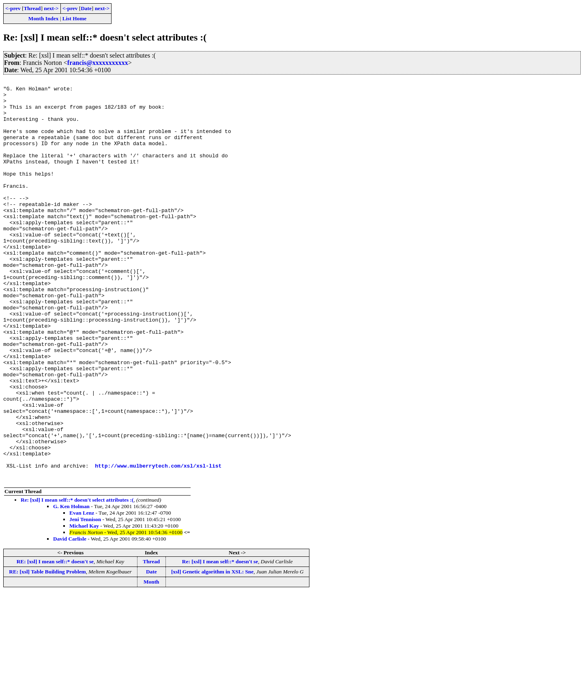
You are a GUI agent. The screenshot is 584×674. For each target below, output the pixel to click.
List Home (74, 18)
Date (86, 8)
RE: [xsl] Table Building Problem (47, 652)
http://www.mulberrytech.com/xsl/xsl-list (158, 543)
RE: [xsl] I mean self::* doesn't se (55, 642)
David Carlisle (69, 619)
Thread (32, 8)
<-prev (13, 8)
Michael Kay (84, 606)
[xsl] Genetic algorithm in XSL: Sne (212, 652)
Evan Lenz (81, 593)
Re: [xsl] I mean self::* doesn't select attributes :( (77, 580)
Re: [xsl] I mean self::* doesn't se (220, 642)
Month (151, 662)
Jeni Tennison (85, 600)
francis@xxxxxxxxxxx (97, 62)
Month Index (43, 18)
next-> (51, 8)
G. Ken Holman (71, 587)
